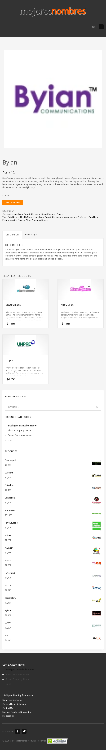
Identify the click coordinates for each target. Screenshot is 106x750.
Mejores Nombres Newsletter (16, 712)
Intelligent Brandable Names (49, 217)
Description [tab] (12, 234)
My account (7, 715)
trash (10, 440)
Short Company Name (52, 213)
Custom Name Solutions (14, 703)
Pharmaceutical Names (13, 220)
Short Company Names (37, 220)
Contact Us (7, 708)
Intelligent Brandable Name (27, 213)
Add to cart (13, 202)
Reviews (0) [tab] (30, 234)
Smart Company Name (20, 435)
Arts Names (13, 217)
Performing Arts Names (89, 217)
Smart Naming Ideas (12, 699)
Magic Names (70, 217)
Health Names (27, 217)
